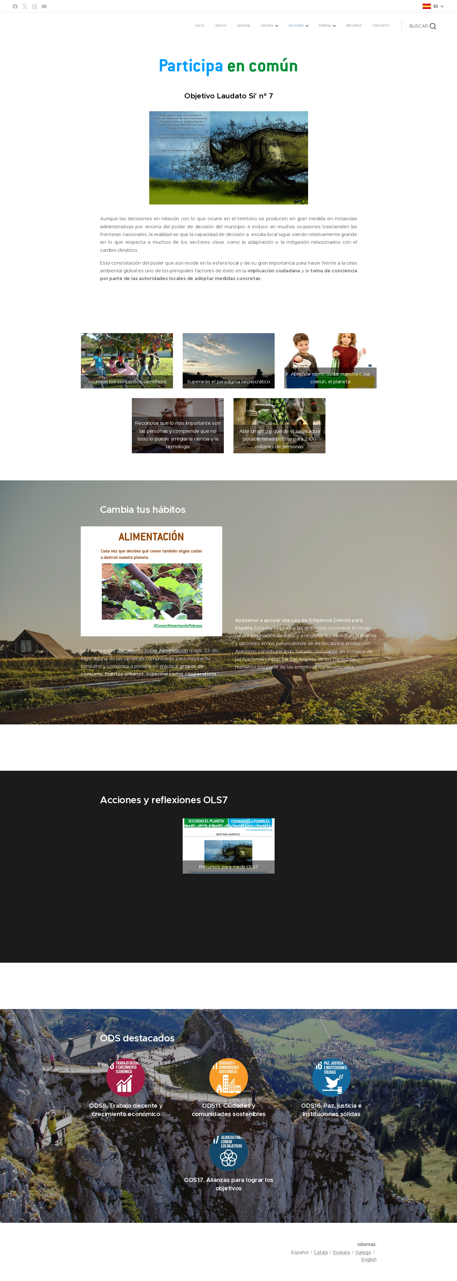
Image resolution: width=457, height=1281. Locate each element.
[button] (422, 26)
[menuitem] (300, 26)
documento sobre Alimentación (152, 651)
